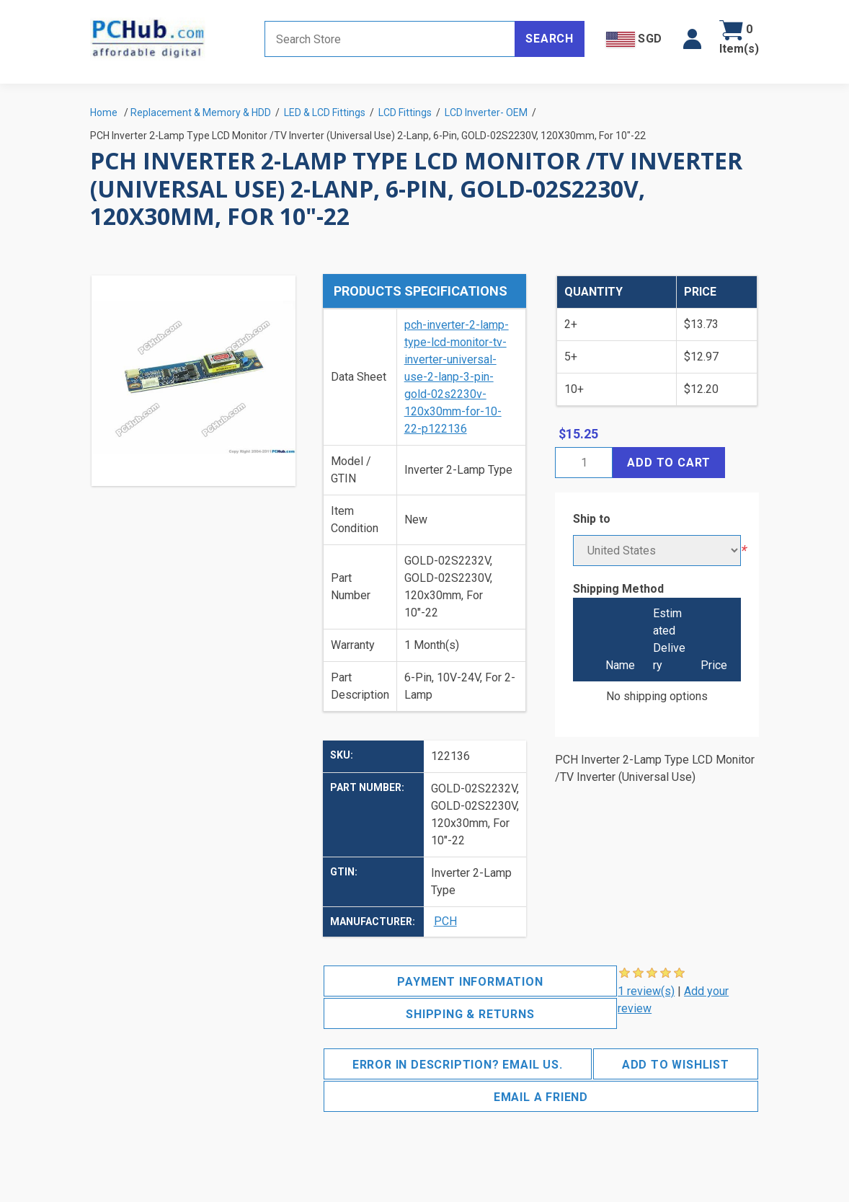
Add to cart (669, 462)
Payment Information (470, 982)
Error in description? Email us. (457, 1064)
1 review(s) (646, 991)
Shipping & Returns (470, 1014)
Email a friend (541, 1097)
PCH (445, 921)
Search (549, 38)
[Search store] (390, 39)
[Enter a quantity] (584, 462)
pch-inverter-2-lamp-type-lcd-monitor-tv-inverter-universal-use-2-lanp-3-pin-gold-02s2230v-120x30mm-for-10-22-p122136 (456, 377)
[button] (692, 39)
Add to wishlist (675, 1064)
